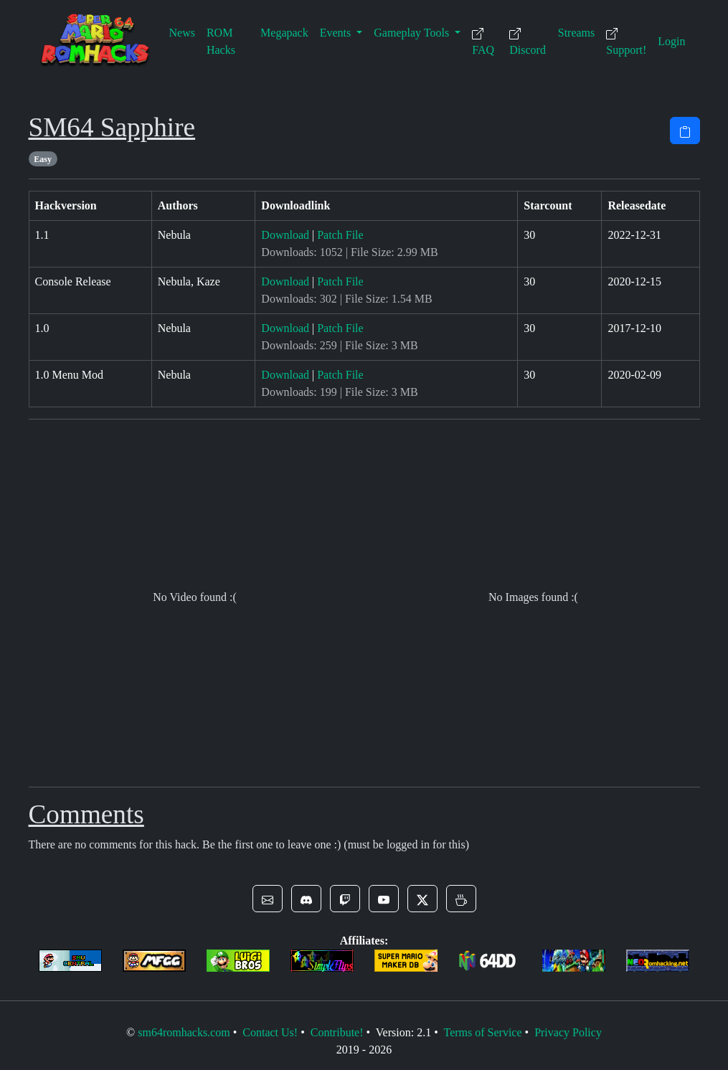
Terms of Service (482, 1032)
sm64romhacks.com (184, 1032)
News (182, 33)
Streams (576, 33)
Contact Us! (270, 1032)
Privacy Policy (568, 1032)
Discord (527, 42)
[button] (267, 898)
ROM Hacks (221, 41)
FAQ (483, 42)
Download (285, 235)
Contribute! (337, 1032)
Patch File (340, 235)
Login (671, 41)
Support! (626, 42)
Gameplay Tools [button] (413, 33)
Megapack (284, 33)
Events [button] (337, 33)
